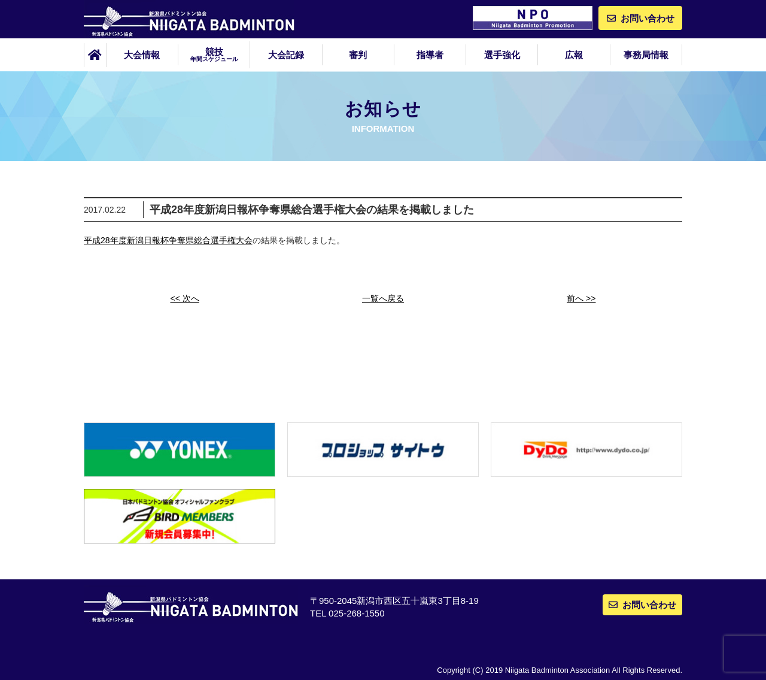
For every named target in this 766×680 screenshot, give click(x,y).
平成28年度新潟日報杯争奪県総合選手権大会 (168, 240)
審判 (358, 55)
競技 (214, 54)
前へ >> (581, 298)
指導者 (430, 55)
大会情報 (142, 55)
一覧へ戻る (383, 298)
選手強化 (502, 55)
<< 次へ (185, 298)
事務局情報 (646, 55)
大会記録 (286, 55)
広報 (574, 55)
